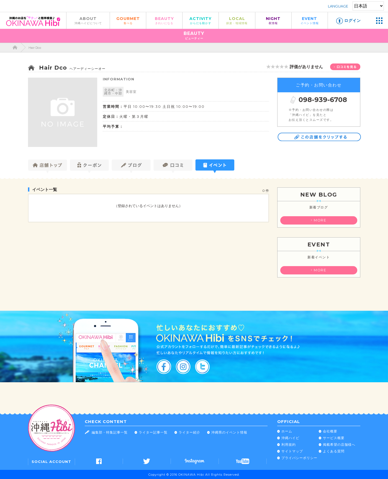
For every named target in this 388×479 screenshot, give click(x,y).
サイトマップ (292, 451)
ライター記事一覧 (153, 432)
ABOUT (88, 20)
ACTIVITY (201, 20)
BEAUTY (164, 20)
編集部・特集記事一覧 (110, 432)
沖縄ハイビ (290, 438)
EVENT (310, 20)
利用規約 (288, 444)
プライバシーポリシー (299, 458)
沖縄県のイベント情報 (229, 432)
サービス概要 (334, 438)
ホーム (286, 431)
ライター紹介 (189, 432)
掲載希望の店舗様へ (339, 444)
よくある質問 (334, 451)
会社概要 (330, 431)
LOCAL (237, 20)
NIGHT (273, 20)
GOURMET (128, 20)
